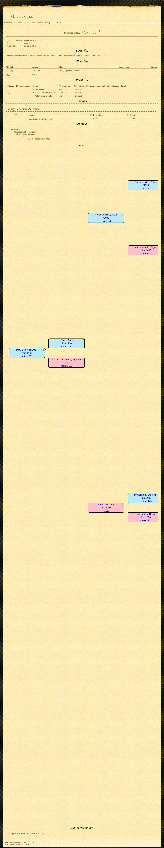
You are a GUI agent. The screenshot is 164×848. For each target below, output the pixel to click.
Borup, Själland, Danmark (69, 70)
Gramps (15, 842)
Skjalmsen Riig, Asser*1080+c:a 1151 (106, 217)
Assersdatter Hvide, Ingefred (44, 93)
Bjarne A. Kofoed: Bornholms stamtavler (28, 833)
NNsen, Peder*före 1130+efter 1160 (66, 343)
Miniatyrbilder (37, 23)
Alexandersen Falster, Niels (40, 119)
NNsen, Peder (38, 89)
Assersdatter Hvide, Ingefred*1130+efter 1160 (66, 362)
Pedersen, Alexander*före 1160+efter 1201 (26, 353)
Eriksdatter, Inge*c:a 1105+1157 (106, 507)
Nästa (59, 23)
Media (27, 23)
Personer (8, 23)
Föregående (49, 23)
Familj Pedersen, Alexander (23, 109)
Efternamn (18, 23)
